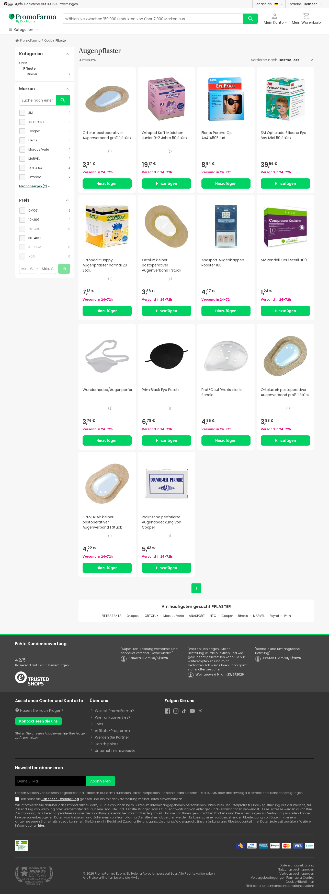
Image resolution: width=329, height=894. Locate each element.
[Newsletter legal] (18, 799)
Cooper (227, 616)
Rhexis (243, 616)
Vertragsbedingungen (296, 873)
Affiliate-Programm (112, 730)
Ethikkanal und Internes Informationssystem (280, 886)
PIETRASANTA (111, 616)
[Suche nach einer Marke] (37, 100)
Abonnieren (100, 781)
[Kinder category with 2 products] (48, 74)
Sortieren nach (264, 60)
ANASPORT (197, 616)
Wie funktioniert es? (112, 717)
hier (66, 733)
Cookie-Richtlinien (300, 881)
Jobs (99, 724)
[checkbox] (44, 113)
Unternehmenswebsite (115, 750)
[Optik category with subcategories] (44, 63)
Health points (106, 743)
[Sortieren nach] (295, 60)
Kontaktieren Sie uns (38, 721)
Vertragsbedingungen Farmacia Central (282, 877)
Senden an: (269, 4)
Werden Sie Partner (112, 737)
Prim (287, 616)
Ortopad (133, 616)
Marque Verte (173, 616)
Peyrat (274, 616)
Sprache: (305, 4)
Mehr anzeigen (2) (35, 186)
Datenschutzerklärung (60, 799)
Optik (48, 41)
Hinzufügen (107, 183)
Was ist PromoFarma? (114, 710)
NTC (213, 616)
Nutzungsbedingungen (296, 869)
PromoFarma (30, 41)
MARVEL (259, 616)
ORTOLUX (151, 616)
